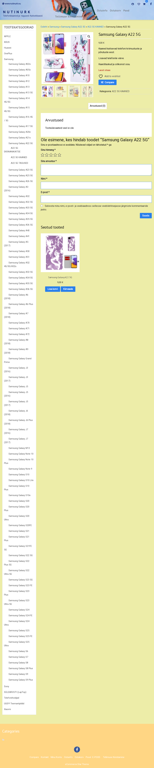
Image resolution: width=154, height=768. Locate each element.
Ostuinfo (102, 10)
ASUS (7, 42)
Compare (60, 10)
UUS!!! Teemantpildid (14, 703)
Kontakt (73, 10)
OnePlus (8, 53)
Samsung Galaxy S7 (18, 657)
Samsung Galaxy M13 (19, 448)
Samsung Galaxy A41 (19, 236)
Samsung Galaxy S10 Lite (21, 480)
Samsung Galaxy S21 (19, 531)
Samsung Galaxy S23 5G (21, 579)
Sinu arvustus (49, 161)
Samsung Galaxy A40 (19, 230)
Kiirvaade (53, 282)
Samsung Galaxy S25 (19, 630)
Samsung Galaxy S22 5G (21, 555)
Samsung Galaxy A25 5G (21, 175)
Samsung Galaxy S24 (19, 609)
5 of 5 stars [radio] (59, 155)
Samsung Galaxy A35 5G (21, 219)
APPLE (7, 36)
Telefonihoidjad (11, 697)
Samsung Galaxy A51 (19, 257)
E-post (45, 192)
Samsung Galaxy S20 (19, 501)
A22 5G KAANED (19, 157)
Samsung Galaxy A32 (19, 196)
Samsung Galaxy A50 (19, 251)
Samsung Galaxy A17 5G (21, 126)
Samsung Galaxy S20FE (20, 525)
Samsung (8, 59)
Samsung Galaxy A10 (19, 75)
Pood (126, 10)
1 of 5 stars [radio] (42, 155)
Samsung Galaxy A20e (20, 132)
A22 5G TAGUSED (19, 163)
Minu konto (88, 10)
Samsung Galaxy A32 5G (21, 202)
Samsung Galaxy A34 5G (21, 213)
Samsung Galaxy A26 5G (21, 181)
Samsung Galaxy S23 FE (20, 585)
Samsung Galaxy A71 (19, 328)
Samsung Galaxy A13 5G (21, 92)
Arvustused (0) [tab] (97, 105)
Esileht (44, 26)
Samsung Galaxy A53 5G (21, 272)
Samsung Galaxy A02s (20, 64)
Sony (6, 686)
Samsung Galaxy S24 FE (20, 615)
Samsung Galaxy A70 (19, 322)
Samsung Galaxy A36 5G (21, 224)
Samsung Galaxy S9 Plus (21, 679)
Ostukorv (115, 10)
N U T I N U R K (16, 12)
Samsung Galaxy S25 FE (20, 636)
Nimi (44, 178)
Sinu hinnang (48, 149)
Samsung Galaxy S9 (18, 674)
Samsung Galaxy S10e (20, 495)
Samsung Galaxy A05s (20, 69)
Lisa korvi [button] (53, 274)
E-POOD (96, 757)
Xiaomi (7, 709)
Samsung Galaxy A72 (19, 334)
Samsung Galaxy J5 (18, 386)
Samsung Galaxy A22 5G (21, 143)
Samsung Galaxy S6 (18, 651)
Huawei (7, 47)
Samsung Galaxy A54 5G (21, 277)
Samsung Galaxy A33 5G (21, 207)
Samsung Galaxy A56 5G (21, 289)
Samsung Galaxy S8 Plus (21, 668)
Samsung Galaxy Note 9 (20, 468)
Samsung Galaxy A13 (19, 87)
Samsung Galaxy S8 (18, 662)
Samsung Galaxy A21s (20, 137)
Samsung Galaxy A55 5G (21, 283)
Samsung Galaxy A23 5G (21, 169)
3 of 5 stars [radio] (51, 155)
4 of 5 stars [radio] (55, 155)
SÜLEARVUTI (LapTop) (15, 692)
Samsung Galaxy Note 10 (21, 453)
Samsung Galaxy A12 (19, 81)
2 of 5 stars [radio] (47, 155)
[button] (89, 36)
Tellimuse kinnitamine (68, 16)
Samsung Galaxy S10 (19, 474)
